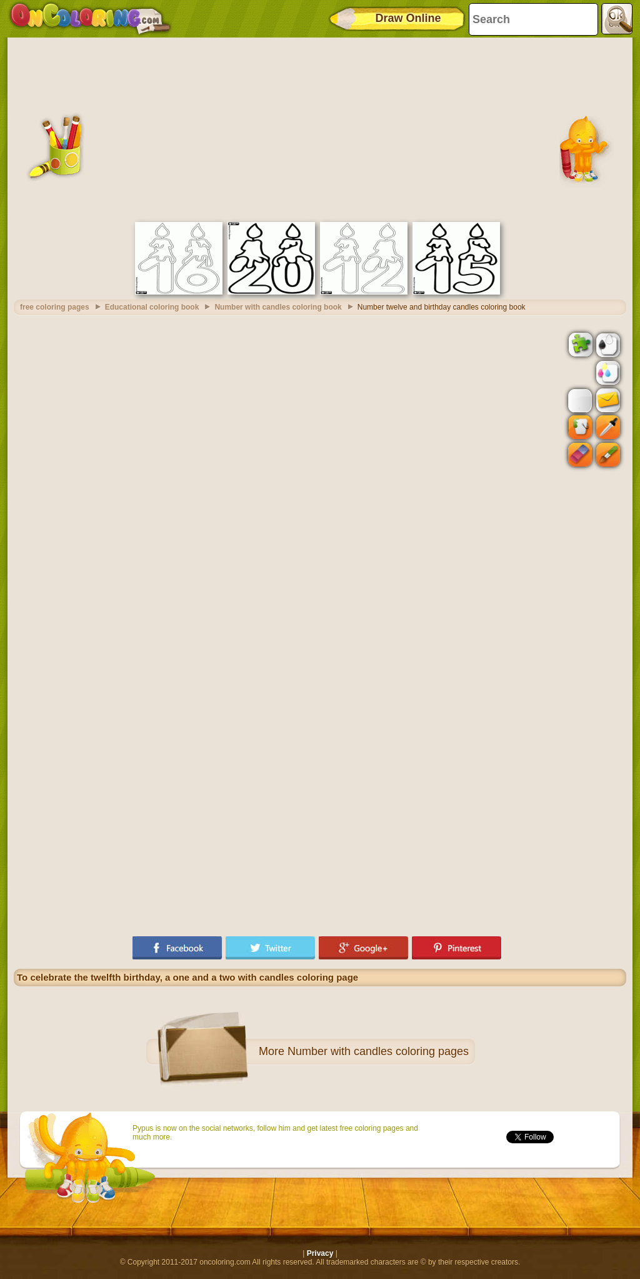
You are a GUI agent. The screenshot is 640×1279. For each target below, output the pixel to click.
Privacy (320, 1253)
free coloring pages (54, 307)
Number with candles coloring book (277, 307)
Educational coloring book (152, 307)
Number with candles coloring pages (378, 1051)
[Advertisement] (320, 128)
